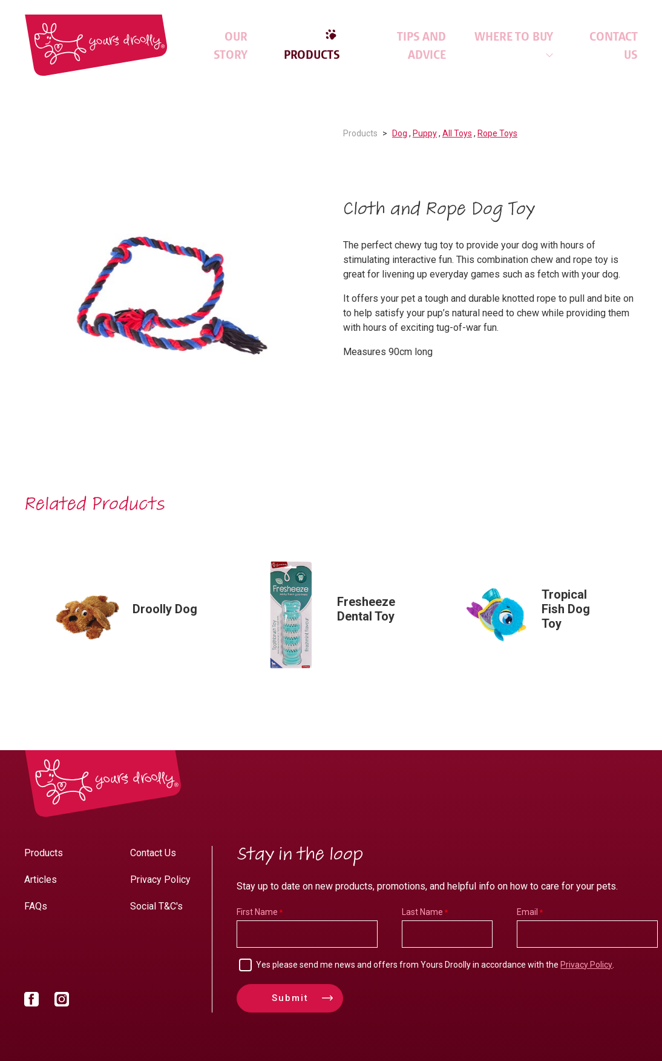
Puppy (425, 133)
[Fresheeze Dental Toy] (331, 615)
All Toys (457, 133)
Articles (40, 879)
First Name (257, 912)
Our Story (230, 45)
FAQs (35, 906)
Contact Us (613, 45)
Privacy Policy (160, 879)
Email (527, 912)
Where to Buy (513, 44)
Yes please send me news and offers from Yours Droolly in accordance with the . (435, 965)
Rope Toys (497, 133)
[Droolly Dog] (126, 615)
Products (312, 54)
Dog (399, 133)
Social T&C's (156, 906)
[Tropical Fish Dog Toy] (535, 615)
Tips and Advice (421, 45)
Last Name (422, 912)
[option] (171, 300)
